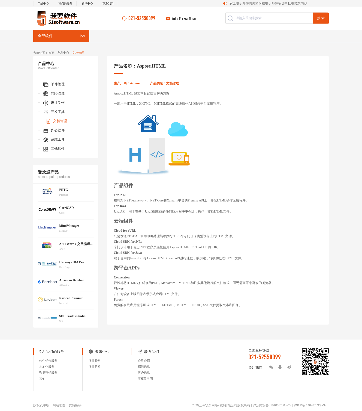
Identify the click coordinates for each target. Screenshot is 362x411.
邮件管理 (53, 84)
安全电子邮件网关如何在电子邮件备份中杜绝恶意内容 (268, 3)
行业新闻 (94, 366)
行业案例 (94, 360)
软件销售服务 (48, 360)
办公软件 (53, 130)
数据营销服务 (48, 372)
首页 (51, 52)
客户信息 (144, 372)
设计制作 (53, 103)
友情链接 (75, 405)
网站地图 (59, 405)
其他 (42, 378)
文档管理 (56, 121)
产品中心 (43, 3)
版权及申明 (145, 378)
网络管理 (53, 94)
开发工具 (53, 112)
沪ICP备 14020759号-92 (310, 405)
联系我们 (108, 3)
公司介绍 (144, 360)
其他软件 (53, 149)
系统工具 (53, 140)
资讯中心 (87, 3)
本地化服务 (46, 366)
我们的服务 (65, 3)
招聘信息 (144, 366)
